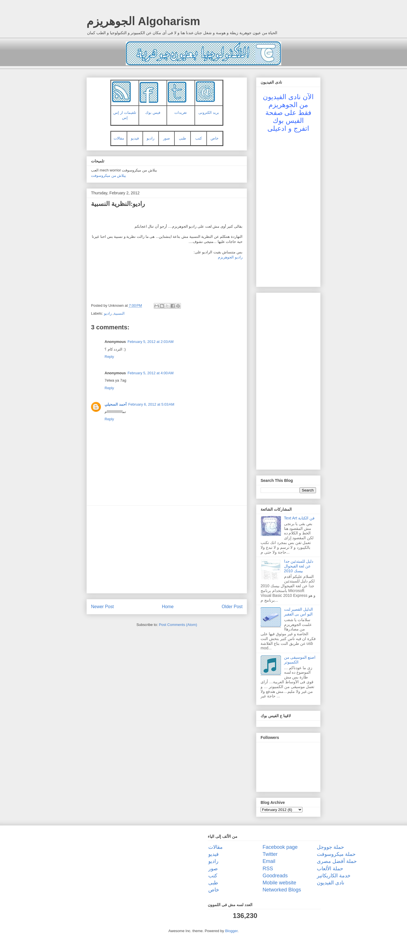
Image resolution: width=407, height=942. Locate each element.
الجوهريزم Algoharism (143, 21)
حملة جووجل (330, 847)
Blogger (231, 931)
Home (168, 606)
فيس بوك (152, 112)
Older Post (232, 606)
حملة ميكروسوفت (336, 854)
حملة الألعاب (330, 868)
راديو (150, 138)
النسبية (119, 313)
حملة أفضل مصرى (337, 861)
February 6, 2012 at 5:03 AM (151, 404)
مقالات (119, 138)
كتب (198, 138)
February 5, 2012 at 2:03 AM (150, 342)
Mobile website (279, 883)
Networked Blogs (282, 890)
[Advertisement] (167, 549)
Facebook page (280, 847)
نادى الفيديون (330, 883)
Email (269, 861)
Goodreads (275, 875)
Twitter (270, 854)
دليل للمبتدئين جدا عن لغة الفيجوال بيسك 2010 (298, 566)
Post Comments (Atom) (178, 625)
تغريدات (180, 112)
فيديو (135, 138)
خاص (214, 138)
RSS (268, 868)
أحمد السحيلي (116, 404)
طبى (182, 138)
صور (166, 138)
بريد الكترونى (208, 112)
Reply (109, 356)
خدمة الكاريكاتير (333, 875)
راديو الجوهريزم (230, 257)
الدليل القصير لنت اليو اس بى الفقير (298, 611)
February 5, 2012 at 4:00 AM (150, 373)
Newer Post (102, 606)
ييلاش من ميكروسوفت (108, 175)
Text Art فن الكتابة (299, 518)
